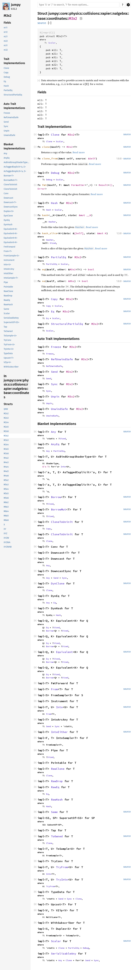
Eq (52, 311)
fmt (44, 184)
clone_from (49, 158)
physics (75, 13)
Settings (128, 4)
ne (43, 281)
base (41, 18)
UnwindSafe (59, 409)
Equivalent (64, 652)
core (63, 13)
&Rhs (71, 281)
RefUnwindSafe (62, 359)
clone (46, 146)
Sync (54, 384)
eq (43, 269)
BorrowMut (58, 509)
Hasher (52, 221)
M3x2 (73, 18)
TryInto (62, 879)
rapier (106, 13)
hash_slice (49, 233)
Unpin (55, 396)
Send (54, 371)
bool (91, 269)
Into (63, 466)
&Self (92, 158)
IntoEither (59, 732)
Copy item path (81, 18)
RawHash (57, 799)
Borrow (56, 497)
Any (53, 432)
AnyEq (55, 444)
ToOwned (57, 836)
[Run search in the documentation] (78, 4)
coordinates (57, 18)
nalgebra (120, 13)
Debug (55, 173)
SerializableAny (63, 953)
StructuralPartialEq (67, 324)
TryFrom (62, 867)
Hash (54, 203)
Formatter (78, 184)
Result (103, 184)
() (110, 184)
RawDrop (57, 781)
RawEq (55, 787)
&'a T (45, 466)
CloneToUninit (62, 522)
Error (41, 188)
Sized (53, 243)
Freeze (56, 347)
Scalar (52, 42)
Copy (54, 299)
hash (45, 215)
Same (54, 812)
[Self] (78, 233)
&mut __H (85, 215)
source (41, 23)
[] (49, 23)
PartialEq (58, 257)
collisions (91, 13)
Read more (79, 152)
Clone (55, 134)
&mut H (101, 233)
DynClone (57, 583)
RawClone (57, 768)
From (54, 689)
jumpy (16, 5)
